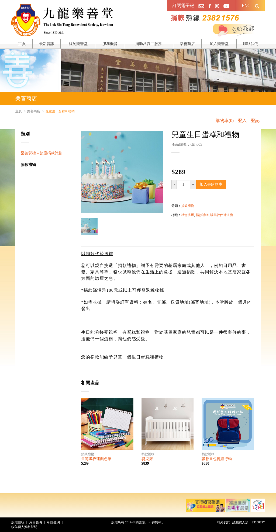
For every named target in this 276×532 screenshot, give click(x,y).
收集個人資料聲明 (24, 527)
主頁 (22, 44)
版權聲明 (17, 522)
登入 (242, 120)
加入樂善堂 (219, 44)
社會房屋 (187, 215)
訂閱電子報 (183, 5)
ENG (246, 5)
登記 (255, 120)
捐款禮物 (28, 165)
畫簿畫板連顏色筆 (96, 459)
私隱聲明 (53, 522)
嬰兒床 (147, 459)
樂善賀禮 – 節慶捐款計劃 (41, 153)
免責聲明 (35, 522)
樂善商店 (187, 44)
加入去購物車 (211, 184)
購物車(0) (225, 120)
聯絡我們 (250, 44)
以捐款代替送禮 (221, 215)
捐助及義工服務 (148, 44)
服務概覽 (110, 44)
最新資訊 (46, 44)
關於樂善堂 (78, 44)
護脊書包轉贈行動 (217, 459)
